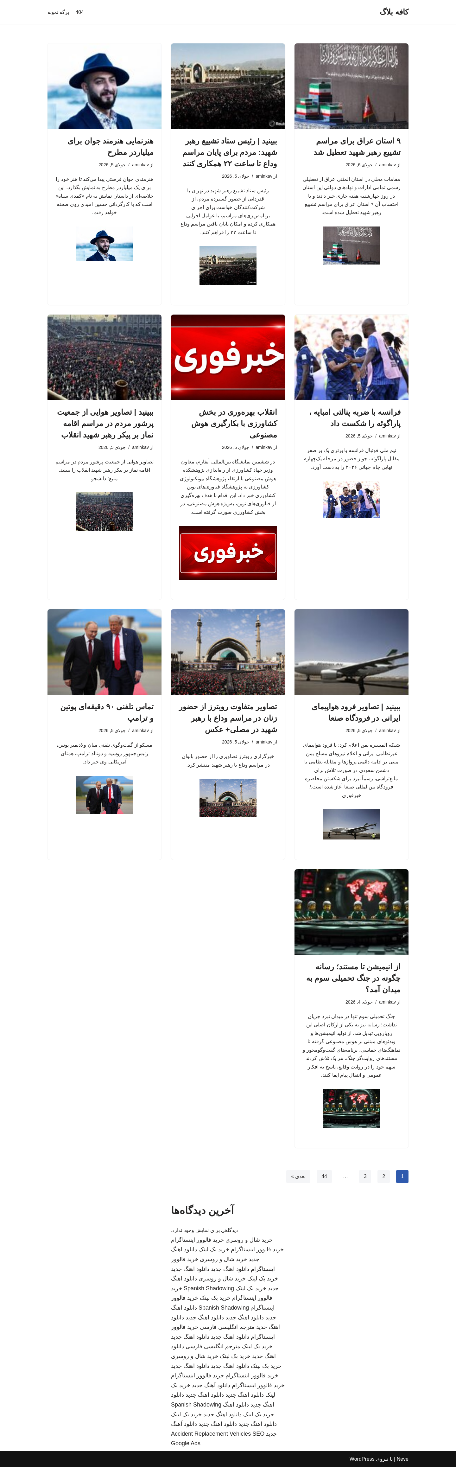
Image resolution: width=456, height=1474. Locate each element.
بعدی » (298, 1183)
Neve (402, 1466)
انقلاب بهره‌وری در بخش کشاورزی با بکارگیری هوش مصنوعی (234, 425)
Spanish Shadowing (209, 1295)
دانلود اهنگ (236, 1411)
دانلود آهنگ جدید (211, 1392)
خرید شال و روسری (249, 1247)
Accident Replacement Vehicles (211, 1441)
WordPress (362, 1466)
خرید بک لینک (214, 1256)
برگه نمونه (58, 12)
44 (324, 1183)
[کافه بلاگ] (394, 12)
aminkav (387, 165)
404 (79, 12)
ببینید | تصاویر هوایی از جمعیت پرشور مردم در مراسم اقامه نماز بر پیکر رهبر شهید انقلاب (105, 425)
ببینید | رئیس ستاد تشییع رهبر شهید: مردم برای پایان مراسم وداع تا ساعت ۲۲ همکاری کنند (229, 152)
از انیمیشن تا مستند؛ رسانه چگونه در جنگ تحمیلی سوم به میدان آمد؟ (353, 983)
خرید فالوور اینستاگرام (197, 1247)
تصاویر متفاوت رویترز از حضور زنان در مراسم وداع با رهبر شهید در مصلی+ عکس (228, 721)
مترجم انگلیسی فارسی (227, 1334)
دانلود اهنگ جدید (230, 1276)
